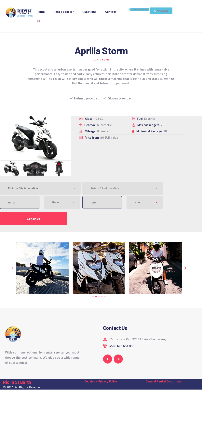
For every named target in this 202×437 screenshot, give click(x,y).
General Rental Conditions (164, 381)
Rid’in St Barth (17, 382)
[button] (12, 268)
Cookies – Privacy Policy (100, 381)
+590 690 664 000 (121, 346)
